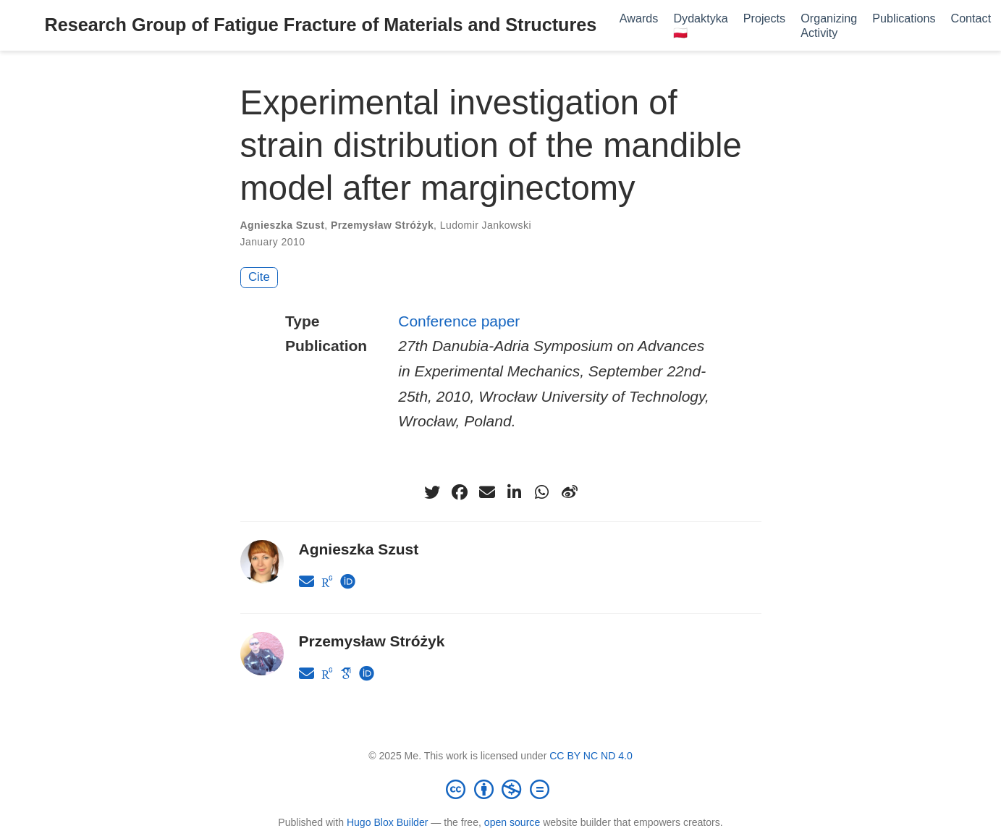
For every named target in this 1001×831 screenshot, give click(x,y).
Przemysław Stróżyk (382, 225)
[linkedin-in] (514, 492)
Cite (259, 277)
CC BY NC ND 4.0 (591, 756)
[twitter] (432, 492)
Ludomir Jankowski (485, 225)
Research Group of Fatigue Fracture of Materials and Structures (321, 24)
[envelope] (487, 492)
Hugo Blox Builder (387, 822)
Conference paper (459, 321)
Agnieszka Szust (282, 225)
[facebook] (459, 492)
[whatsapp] (542, 492)
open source (512, 822)
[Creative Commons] (501, 789)
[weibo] (569, 492)
